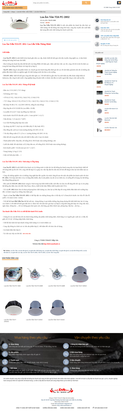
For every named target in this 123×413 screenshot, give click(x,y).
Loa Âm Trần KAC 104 (111, 128)
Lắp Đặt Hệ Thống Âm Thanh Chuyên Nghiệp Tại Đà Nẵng (111, 72)
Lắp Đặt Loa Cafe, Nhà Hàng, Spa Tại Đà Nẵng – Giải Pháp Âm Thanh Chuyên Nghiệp (106, 61)
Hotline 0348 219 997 (100, 408)
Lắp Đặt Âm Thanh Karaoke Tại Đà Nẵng (110, 101)
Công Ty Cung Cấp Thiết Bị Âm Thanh (28, 408)
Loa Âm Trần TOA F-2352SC (10, 320)
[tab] (10, 40)
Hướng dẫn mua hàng (50, 408)
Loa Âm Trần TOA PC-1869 (12, 286)
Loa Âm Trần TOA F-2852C (78, 286)
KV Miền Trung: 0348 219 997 (111, 7)
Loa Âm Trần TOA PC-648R (56, 286)
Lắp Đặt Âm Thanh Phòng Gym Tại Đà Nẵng (111, 92)
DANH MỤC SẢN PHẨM (13, 7)
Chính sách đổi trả (83, 408)
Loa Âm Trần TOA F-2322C (56, 320)
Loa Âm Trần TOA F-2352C (34, 320)
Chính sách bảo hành (67, 408)
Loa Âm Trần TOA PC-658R (34, 286)
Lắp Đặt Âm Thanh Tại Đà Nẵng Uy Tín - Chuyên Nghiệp (111, 82)
